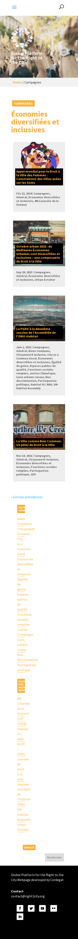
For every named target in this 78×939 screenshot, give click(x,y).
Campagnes (23, 103)
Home (17, 82)
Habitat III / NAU (21, 734)
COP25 (21, 724)
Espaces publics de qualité (21, 601)
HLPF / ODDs (21, 749)
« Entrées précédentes (27, 497)
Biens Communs (21, 521)
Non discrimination (21, 657)
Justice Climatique (21, 632)
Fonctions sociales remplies (21, 619)
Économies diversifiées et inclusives (21, 566)
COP (20, 719)
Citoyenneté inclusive (21, 531)
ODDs (21, 804)
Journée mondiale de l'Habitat (21, 791)
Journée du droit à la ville (21, 769)
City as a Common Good (21, 546)
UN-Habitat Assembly (21, 814)
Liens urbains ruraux (21, 645)
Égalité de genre (21, 584)
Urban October (21, 827)
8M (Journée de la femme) (21, 705)
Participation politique (21, 667)
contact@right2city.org (28, 896)
